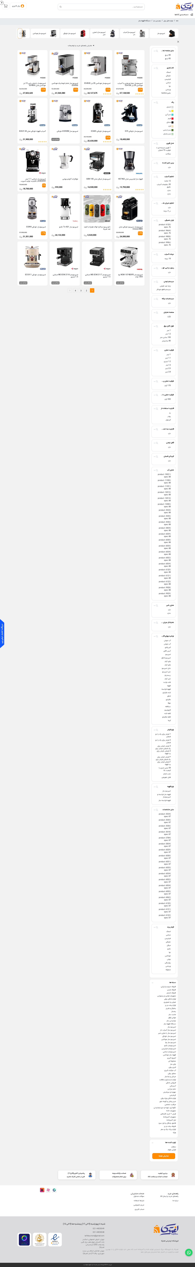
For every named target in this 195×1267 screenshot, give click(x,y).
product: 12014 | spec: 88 (164, 499)
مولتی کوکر (172, 1018)
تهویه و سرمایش (169, 1092)
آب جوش (167, 640)
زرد (171, 111)
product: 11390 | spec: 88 (164, 481)
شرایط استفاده (139, 1200)
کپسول (168, 420)
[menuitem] (163, 1196)
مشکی (170, 122)
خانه (177, 21)
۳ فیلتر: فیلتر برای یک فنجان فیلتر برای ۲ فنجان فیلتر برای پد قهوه (163, 761)
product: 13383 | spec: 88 (164, 505)
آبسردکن (173, 1086)
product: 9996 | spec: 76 (165, 243)
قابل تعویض (166, 777)
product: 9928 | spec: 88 (165, 589)
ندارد (169, 190)
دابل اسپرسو (166, 668)
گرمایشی (173, 1095)
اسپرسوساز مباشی (169, 1052)
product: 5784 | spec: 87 (165, 839)
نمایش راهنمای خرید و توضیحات (80, 45)
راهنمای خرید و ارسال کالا (169, 1196)
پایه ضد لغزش (165, 286)
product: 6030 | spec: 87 (165, 857)
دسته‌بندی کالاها (181, 14)
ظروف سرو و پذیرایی (168, 986)
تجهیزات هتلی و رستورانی (166, 996)
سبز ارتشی (168, 130)
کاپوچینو (168, 710)
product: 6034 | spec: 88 (165, 553)
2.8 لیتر (168, 372)
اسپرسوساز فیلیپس (169, 1049)
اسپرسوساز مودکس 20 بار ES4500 (97, 83)
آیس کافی (167, 651)
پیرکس (168, 154)
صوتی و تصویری (170, 1002)
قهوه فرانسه (166, 689)
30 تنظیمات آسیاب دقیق (164, 185)
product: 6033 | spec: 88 (165, 547)
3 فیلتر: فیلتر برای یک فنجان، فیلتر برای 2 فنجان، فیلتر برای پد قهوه (163, 750)
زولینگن (168, 963)
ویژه (174, 1132)
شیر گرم (168, 679)
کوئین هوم (172, 1150)
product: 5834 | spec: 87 (165, 845)
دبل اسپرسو (166, 672)
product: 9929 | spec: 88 (165, 594)
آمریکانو (168, 647)
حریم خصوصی (139, 1205)
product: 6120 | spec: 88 (165, 571)
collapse (154, 51)
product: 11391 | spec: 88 (164, 487)
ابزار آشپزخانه (171, 1120)
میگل (169, 945)
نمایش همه (164, 1156)
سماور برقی (172, 1073)
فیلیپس (168, 79)
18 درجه (168, 259)
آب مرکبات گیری (170, 1070)
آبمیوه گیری (171, 1058)
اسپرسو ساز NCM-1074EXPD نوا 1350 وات (130, 276)
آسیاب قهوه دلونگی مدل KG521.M (32, 131)
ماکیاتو (168, 699)
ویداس (168, 90)
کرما (169, 720)
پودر (169, 416)
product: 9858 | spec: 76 (165, 237)
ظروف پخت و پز (170, 1126)
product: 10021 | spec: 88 (164, 475)
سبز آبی (169, 114)
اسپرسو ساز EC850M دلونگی (67, 131)
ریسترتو (168, 675)
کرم (170, 126)
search (157, 51)
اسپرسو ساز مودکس (39, 33)
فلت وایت (167, 682)
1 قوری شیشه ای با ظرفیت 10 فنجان (163, 149)
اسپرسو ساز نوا (170, 1042)
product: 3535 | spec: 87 (165, 821)
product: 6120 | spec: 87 (165, 904)
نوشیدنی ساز (171, 1021)
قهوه (169, 686)
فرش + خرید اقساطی (168, 1114)
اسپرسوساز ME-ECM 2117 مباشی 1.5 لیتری (97, 276)
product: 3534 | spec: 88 (165, 511)
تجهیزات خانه (171, 1111)
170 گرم (168, 385)
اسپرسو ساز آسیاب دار (168, 1030)
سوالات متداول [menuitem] (139, 1196)
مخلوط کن (172, 1061)
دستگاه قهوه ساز (170, 1024)
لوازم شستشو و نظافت (167, 1080)
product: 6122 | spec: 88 (165, 583)
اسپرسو (168, 654)
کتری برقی (172, 1067)
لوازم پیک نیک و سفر (168, 1129)
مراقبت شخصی (170, 1104)
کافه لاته (167, 713)
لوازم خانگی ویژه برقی (168, 1098)
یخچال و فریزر (171, 1008)
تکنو (169, 949)
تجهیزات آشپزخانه (169, 1117)
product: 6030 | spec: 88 (165, 541)
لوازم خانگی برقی (170, 999)
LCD (169, 317)
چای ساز (173, 1064)
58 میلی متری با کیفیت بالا (165, 769)
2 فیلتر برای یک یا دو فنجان (163, 741)
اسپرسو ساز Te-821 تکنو (68, 227)
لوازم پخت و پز (170, 1005)
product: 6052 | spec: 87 (165, 880)
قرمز (170, 118)
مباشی (168, 83)
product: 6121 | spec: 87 (165, 910)
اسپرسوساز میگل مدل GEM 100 (98, 179)
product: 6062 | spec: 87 (165, 898)
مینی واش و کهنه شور (167, 1101)
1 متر (169, 330)
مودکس (168, 956)
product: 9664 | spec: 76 (165, 232)
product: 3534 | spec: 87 (165, 815)
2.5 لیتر (168, 368)
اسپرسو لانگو (166, 658)
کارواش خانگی (171, 1083)
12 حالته (167, 181)
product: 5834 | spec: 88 (165, 529)
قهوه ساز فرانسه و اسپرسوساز (164, 795)
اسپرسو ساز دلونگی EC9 (134, 131)
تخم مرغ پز (172, 1089)
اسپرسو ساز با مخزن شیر (167, 1033)
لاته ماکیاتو (167, 693)
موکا (169, 703)
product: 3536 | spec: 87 (165, 827)
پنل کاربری (16, 6)
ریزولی (173, 1146)
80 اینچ (168, 55)
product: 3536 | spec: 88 (165, 523)
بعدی (70, 290)
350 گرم (168, 399)
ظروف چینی (171, 990)
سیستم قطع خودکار (163, 289)
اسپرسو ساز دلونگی (69, 33)
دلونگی (168, 76)
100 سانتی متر (165, 337)
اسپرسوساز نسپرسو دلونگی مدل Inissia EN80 (131, 228)
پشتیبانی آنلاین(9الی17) (76, 1173)
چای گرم (168, 661)
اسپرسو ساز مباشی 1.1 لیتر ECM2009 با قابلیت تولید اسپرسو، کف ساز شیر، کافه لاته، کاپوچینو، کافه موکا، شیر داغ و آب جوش (33, 180)
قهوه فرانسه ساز (165, 800)
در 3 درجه (167, 211)
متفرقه (168, 970)
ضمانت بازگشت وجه (119, 1173)
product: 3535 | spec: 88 (165, 517)
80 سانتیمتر (166, 341)
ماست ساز (172, 1014)
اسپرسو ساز (161, 33)
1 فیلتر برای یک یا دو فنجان (163, 735)
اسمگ (168, 72)
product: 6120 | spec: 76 (165, 226)
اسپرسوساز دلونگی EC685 (100, 131)
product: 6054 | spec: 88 (165, 565)
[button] (19, 33)
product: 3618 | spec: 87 (165, 833)
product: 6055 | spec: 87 (165, 892)
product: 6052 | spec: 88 (165, 559)
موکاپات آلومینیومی (70, 179)
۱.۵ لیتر (168, 365)
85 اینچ (168, 58)
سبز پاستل (168, 134)
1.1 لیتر (168, 358)
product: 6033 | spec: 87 (165, 869)
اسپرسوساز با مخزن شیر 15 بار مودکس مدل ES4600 (34, 84)
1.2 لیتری (167, 361)
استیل (170, 107)
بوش (169, 959)
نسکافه (168, 706)
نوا (170, 86)
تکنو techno (166, 93)
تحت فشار (167, 774)
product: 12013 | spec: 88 (164, 493)
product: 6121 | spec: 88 (165, 577)
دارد (169, 167)
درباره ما (175, 1200)
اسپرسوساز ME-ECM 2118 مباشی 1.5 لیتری (65, 276)
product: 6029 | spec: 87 (165, 851)
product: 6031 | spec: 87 (165, 863)
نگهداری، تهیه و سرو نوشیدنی (165, 1107)
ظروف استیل (171, 993)
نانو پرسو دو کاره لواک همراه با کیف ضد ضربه (97, 228)
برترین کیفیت (162, 1173)
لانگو (169, 696)
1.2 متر (168, 334)
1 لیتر (169, 354)
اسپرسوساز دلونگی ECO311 (35, 275)
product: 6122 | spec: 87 (165, 916)
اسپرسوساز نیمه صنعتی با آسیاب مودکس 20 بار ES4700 (130, 84)
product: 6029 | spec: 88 (165, 535)
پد (170, 413)
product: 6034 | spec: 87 (165, 875)
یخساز (173, 1011)
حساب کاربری (139, 1209)
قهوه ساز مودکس (169, 1055)
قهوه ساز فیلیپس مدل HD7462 (130, 179)
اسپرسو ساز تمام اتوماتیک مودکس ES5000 (65, 84)
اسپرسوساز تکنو (170, 1045)
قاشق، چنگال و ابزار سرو (167, 1123)
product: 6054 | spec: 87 (165, 886)
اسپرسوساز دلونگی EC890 (36, 227)
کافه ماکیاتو (166, 717)
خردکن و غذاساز (170, 1076)
